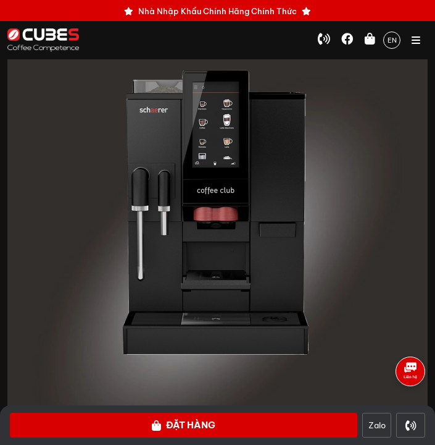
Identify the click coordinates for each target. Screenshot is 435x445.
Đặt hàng (183, 425)
